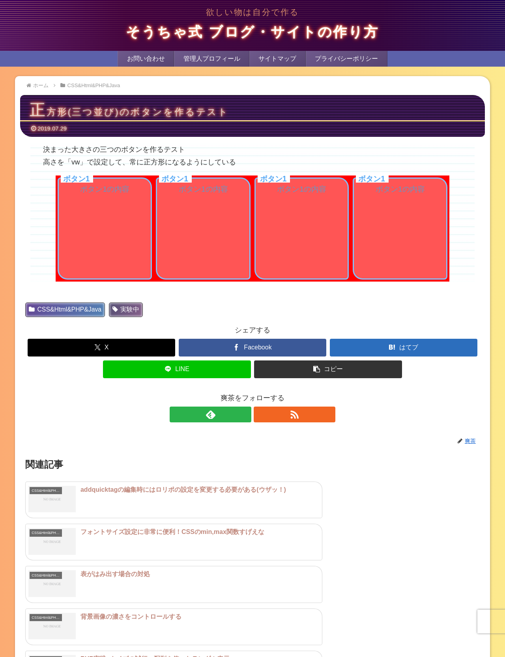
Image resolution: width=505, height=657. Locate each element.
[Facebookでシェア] (252, 347)
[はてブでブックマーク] (403, 347)
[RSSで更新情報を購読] (261, 414)
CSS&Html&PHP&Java (65, 309)
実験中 (125, 309)
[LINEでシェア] (177, 369)
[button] (328, 369)
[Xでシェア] (101, 347)
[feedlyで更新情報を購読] (243, 414)
